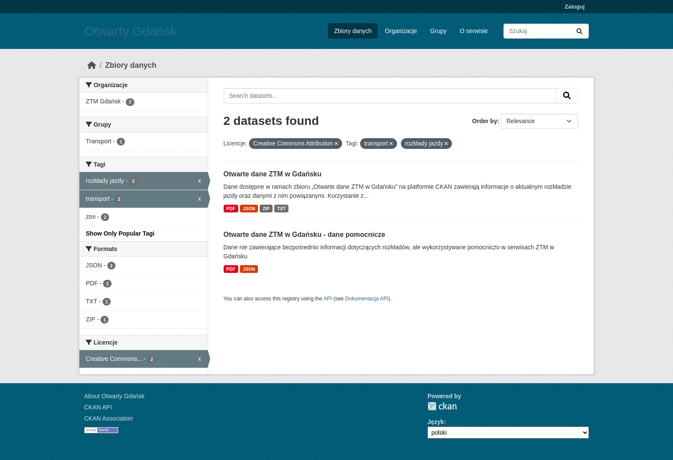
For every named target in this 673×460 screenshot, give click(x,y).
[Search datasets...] (546, 31)
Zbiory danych (353, 30)
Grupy (438, 30)
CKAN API (98, 407)
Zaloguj (575, 6)
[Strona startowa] (92, 65)
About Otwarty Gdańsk (114, 396)
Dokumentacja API (366, 299)
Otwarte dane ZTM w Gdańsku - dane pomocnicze (304, 234)
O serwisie (474, 30)
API (328, 299)
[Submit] (579, 31)
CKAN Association (108, 418)
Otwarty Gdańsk (130, 31)
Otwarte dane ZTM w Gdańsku (272, 174)
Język (435, 421)
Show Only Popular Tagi (120, 233)
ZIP (266, 208)
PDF (230, 208)
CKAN (442, 406)
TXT (281, 208)
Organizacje (401, 30)
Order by (484, 121)
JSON (249, 208)
